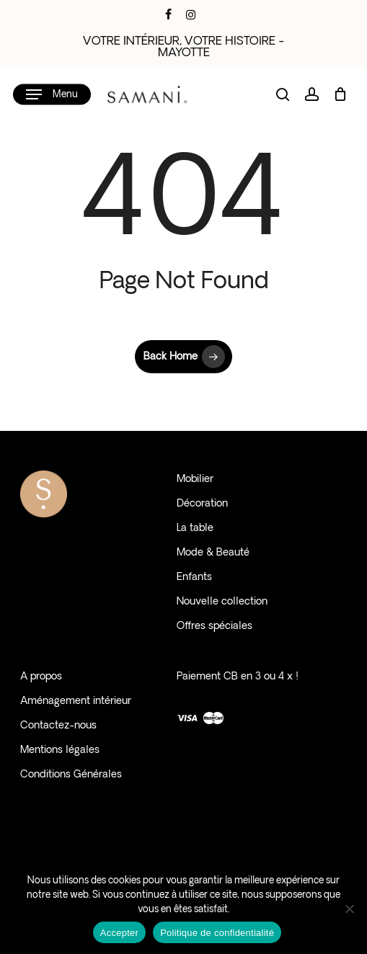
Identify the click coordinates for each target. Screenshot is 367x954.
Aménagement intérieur (75, 701)
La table (195, 528)
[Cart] (340, 94)
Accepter (119, 932)
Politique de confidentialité (217, 932)
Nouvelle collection (222, 602)
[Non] (349, 908)
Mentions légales (60, 750)
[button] (52, 94)
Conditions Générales (71, 775)
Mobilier (195, 479)
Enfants (194, 577)
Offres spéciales (214, 626)
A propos (41, 677)
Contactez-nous (58, 726)
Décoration (202, 504)
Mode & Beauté (213, 553)
